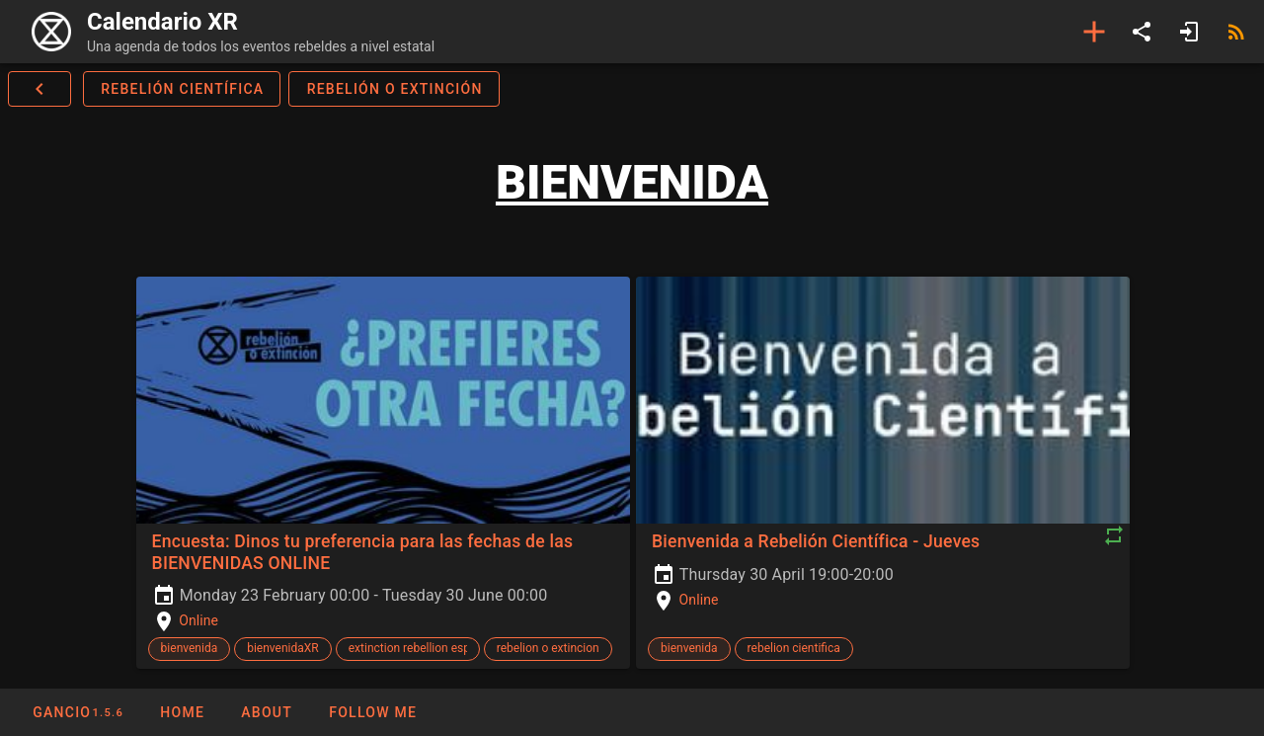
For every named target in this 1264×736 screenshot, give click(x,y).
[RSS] (1236, 31)
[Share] (1141, 31)
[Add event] (1094, 31)
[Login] (1189, 31)
